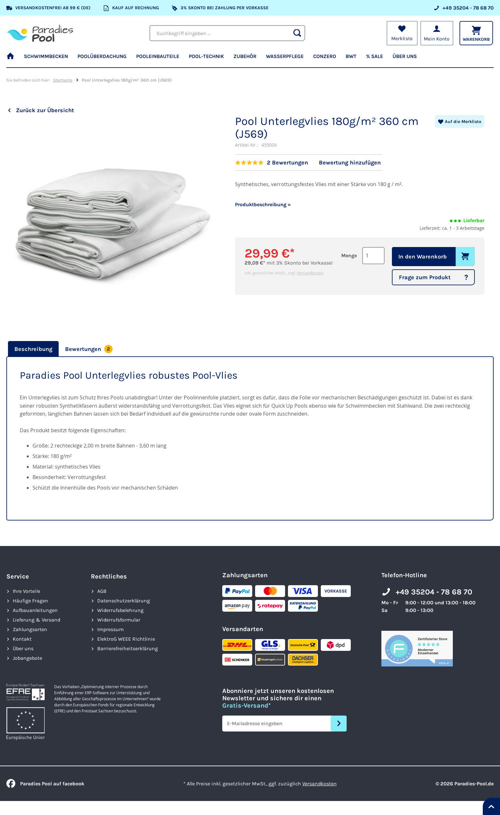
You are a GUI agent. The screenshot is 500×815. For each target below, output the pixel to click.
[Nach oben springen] (491, 806)
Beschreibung (33, 349)
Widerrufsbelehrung (120, 610)
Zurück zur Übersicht (45, 110)
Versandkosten (310, 272)
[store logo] (40, 33)
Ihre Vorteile (26, 591)
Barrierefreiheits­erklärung (127, 648)
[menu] (250, 59)
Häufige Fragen (30, 601)
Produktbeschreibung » (263, 204)
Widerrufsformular (118, 620)
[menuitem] (12, 59)
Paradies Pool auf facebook (45, 783)
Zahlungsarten (30, 629)
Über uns (23, 648)
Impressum (110, 629)
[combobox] (227, 33)
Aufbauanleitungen (35, 610)
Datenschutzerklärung (123, 601)
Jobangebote (27, 658)
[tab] (32, 349)
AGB (102, 591)
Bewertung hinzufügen (350, 162)
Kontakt (22, 639)
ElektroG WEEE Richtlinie (126, 639)
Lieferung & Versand (36, 620)
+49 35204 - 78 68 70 (434, 591)
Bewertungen (89, 349)
